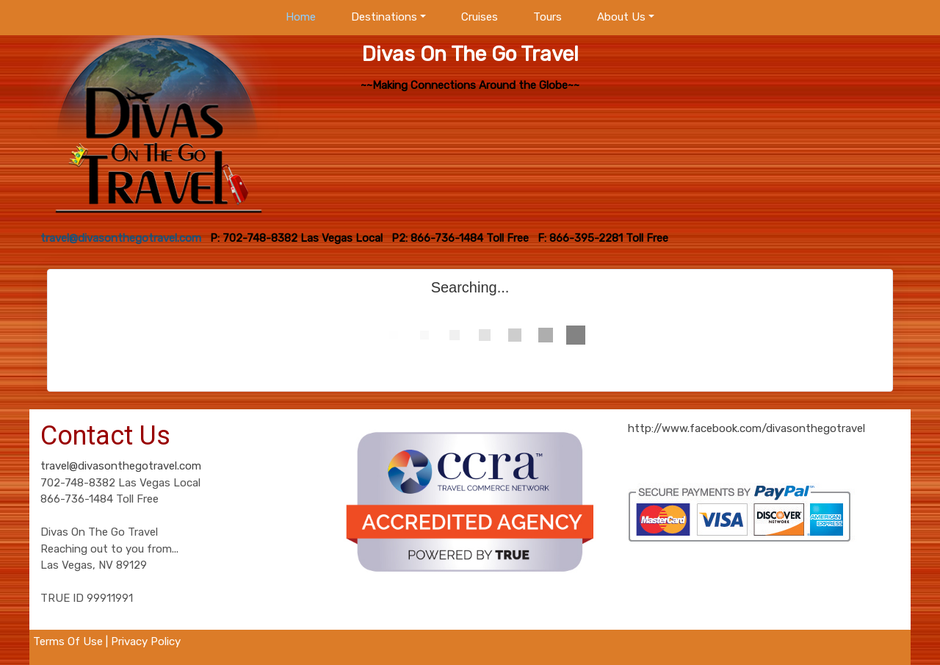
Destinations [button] (384, 17)
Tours (547, 17)
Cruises (479, 17)
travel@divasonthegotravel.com (120, 465)
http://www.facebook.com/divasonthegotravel (746, 428)
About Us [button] (621, 17)
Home (301, 17)
